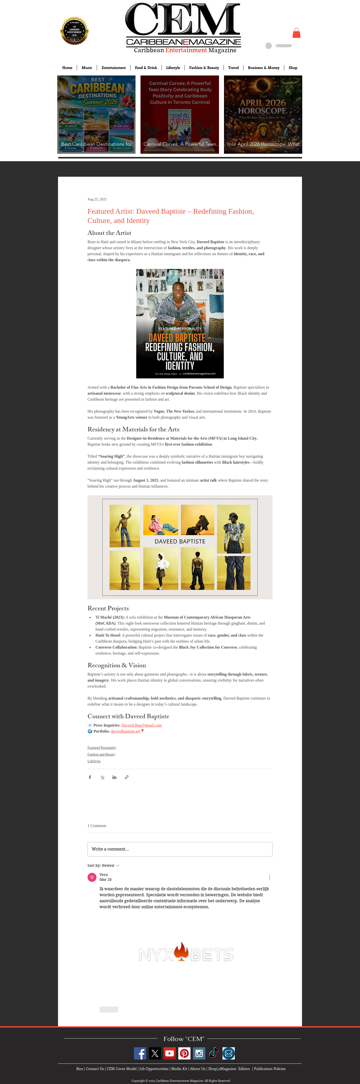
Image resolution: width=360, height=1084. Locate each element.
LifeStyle (94, 761)
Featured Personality (102, 748)
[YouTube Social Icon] (170, 1053)
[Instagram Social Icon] (199, 1053)
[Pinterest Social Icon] (184, 1053)
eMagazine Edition (234, 1068)
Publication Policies (270, 1068)
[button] (296, 33)
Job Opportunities (154, 1068)
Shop (212, 1068)
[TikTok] (214, 1053)
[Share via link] (126, 777)
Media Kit (179, 1068)
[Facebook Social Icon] (140, 1053)
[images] (228, 1053)
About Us (197, 1068)
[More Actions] (269, 877)
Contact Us (95, 1068)
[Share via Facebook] (90, 777)
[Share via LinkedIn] (114, 777)
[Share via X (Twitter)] (102, 777)
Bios (79, 1068)
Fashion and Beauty (101, 754)
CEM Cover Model (121, 1068)
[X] (155, 1053)
